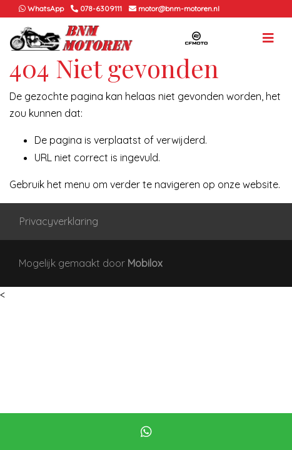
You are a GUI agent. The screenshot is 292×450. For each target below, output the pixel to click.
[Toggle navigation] (268, 38)
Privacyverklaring (58, 221)
